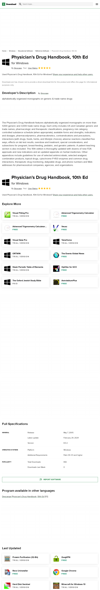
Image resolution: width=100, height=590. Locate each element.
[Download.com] (9, 4)
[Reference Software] (42, 51)
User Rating (39, 68)
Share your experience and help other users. (73, 74)
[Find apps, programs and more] (55, 4)
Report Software (50, 479)
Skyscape (44, 93)
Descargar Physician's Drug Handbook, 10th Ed (23, 496)
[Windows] (12, 51)
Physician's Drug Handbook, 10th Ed (49, 59)
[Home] (4, 51)
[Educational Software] (25, 51)
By (16, 68)
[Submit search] (20, 4)
